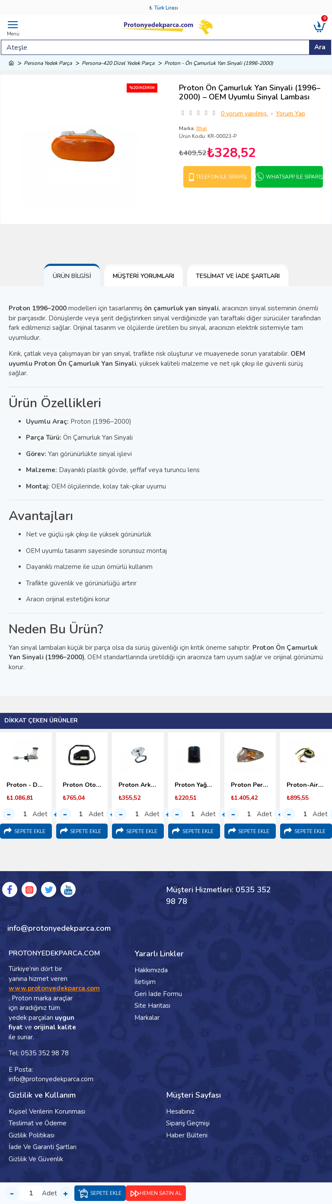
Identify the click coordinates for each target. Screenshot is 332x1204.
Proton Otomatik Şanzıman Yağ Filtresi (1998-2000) (82, 785)
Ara (320, 47)
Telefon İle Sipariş (221, 176)
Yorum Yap (290, 113)
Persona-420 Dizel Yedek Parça (118, 63)
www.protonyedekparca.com (54, 988)
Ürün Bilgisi (72, 276)
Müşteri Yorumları (143, 276)
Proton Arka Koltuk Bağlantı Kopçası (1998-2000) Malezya (137, 785)
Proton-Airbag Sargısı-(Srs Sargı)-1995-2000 (306, 785)
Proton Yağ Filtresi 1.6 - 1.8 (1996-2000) (194, 785)
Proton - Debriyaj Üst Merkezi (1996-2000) (25, 785)
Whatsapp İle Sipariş (294, 176)
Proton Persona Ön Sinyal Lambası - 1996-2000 (250, 785)
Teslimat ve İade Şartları (238, 276)
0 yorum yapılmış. (244, 113)
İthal (201, 128)
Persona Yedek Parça (48, 63)
